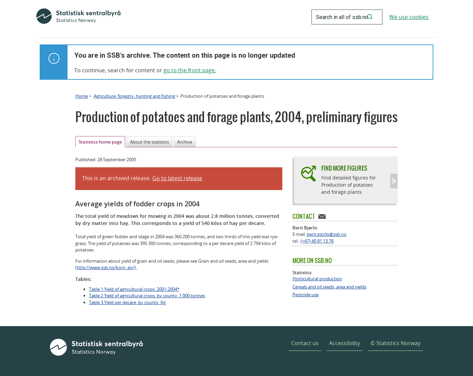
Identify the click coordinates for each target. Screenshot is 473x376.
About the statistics (149, 142)
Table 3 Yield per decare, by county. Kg (127, 302)
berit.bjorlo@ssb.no (326, 234)
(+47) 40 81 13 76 (317, 241)
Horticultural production (317, 279)
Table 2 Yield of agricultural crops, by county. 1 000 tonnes (147, 296)
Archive (184, 142)
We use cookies (409, 17)
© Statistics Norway (395, 343)
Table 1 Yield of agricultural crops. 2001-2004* (134, 289)
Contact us (305, 343)
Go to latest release (177, 178)
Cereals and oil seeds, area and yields (329, 287)
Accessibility (344, 343)
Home (81, 96)
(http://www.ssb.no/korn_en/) (106, 267)
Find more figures (344, 168)
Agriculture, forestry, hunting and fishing (134, 96)
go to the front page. (190, 70)
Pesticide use (305, 295)
